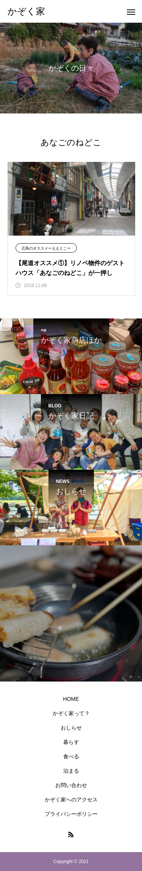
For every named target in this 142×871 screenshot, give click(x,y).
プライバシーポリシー (71, 814)
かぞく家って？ (71, 713)
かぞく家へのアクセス (71, 799)
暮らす (71, 742)
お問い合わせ (71, 785)
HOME (71, 699)
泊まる (71, 771)
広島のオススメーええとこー (46, 248)
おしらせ (71, 728)
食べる (71, 756)
